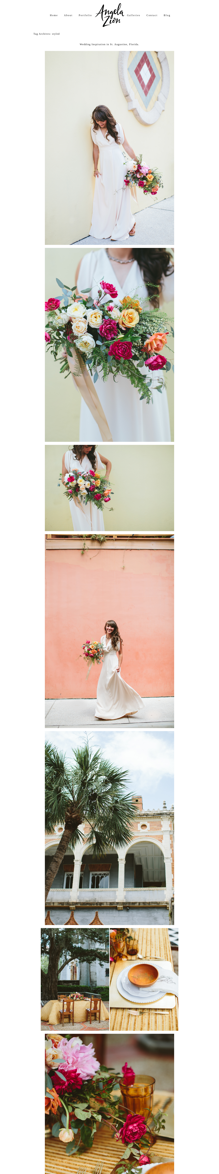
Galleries (133, 15)
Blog (167, 15)
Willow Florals (54, 1102)
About (68, 15)
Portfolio (85, 15)
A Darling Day (54, 1108)
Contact (152, 15)
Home (54, 15)
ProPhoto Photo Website (113, 1171)
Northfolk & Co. (151, 1171)
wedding (54, 1119)
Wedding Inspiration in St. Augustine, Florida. (109, 44)
